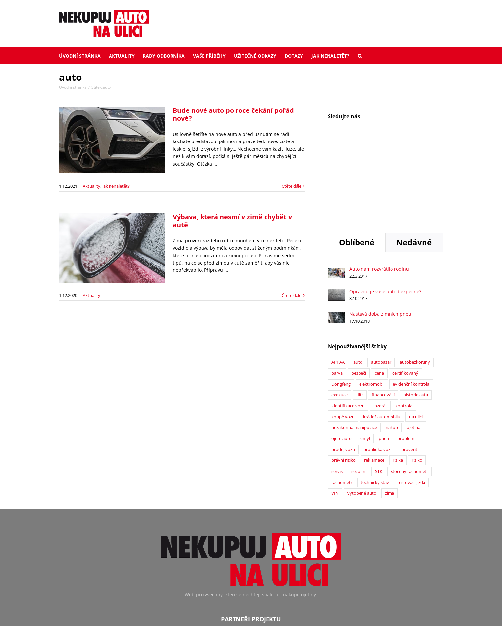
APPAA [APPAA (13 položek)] (338, 278)
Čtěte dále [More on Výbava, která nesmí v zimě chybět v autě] (291, 295)
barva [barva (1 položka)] (337, 289)
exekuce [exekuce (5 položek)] (339, 311)
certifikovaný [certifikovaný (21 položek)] (405, 289)
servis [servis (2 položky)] (337, 388)
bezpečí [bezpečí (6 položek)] (358, 289)
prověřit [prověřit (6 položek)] (409, 365)
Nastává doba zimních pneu (380, 230)
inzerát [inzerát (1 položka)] (380, 322)
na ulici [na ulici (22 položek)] (416, 333)
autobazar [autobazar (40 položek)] (381, 278)
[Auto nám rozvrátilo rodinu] (336, 187)
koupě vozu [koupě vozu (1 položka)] (343, 333)
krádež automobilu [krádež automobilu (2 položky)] (381, 333)
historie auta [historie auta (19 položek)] (415, 311)
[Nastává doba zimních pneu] (336, 231)
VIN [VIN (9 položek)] (335, 409)
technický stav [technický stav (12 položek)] (375, 398)
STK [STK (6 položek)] (378, 388)
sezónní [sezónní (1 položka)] (358, 388)
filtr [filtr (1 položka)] (359, 311)
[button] (360, 55)
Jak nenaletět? (116, 186)
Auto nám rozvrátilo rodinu (379, 185)
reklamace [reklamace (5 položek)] (374, 376)
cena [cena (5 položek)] (379, 289)
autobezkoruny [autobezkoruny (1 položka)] (415, 278)
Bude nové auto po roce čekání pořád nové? (233, 114)
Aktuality (91, 186)
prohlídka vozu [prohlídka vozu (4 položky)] (378, 365)
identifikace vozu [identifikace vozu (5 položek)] (348, 322)
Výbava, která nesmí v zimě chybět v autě (232, 220)
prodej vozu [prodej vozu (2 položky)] (343, 365)
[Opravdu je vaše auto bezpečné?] (336, 209)
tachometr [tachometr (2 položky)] (341, 398)
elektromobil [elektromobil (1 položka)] (371, 300)
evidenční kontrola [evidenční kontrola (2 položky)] (411, 300)
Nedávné (414, 158)
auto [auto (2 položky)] (357, 278)
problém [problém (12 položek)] (405, 355)
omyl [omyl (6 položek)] (365, 355)
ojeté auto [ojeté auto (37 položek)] (341, 355)
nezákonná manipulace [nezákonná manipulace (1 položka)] (354, 344)
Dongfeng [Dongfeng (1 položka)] (341, 300)
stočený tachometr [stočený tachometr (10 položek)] (409, 388)
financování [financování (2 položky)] (383, 311)
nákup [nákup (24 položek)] (392, 344)
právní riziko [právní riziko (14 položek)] (343, 376)
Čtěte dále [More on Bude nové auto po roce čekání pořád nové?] (291, 186)
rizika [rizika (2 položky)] (398, 376)
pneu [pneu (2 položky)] (384, 355)
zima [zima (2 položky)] (389, 409)
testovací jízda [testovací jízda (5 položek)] (411, 398)
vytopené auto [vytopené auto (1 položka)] (361, 409)
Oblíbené (356, 158)
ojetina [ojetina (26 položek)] (413, 344)
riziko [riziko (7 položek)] (417, 376)
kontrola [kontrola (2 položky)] (403, 322)
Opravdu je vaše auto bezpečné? (385, 207)
